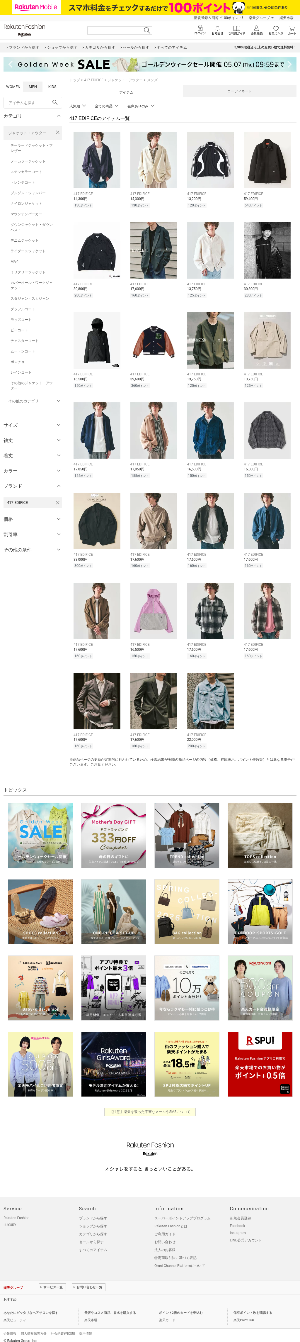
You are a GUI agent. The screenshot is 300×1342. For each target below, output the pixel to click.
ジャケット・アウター (27, 133)
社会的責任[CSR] (63, 1328)
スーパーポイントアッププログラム (182, 1213)
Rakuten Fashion (17, 1213)
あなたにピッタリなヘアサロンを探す (31, 1307)
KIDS (52, 86)
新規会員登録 (240, 1213)
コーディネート (239, 91)
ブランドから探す (93, 1213)
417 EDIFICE (93, 80)
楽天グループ (259, 18)
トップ (74, 80)
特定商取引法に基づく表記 (175, 1252)
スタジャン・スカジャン (30, 298)
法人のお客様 (164, 1245)
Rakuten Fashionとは (171, 1221)
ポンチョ (18, 362)
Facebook (237, 1221)
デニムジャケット (25, 240)
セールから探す (91, 1237)
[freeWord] (33, 103)
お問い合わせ (164, 1237)
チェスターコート (25, 341)
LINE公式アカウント (246, 1235)
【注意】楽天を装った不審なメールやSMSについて (150, 1106)
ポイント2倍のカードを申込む (181, 1307)
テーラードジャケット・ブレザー (32, 148)
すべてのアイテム (93, 1245)
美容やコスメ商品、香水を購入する (110, 1307)
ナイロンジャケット (26, 203)
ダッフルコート (23, 309)
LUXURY (10, 1220)
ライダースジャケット (28, 251)
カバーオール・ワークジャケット (32, 285)
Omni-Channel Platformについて (179, 1260)
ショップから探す (93, 1221)
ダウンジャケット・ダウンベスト (32, 227)
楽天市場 (286, 18)
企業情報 (10, 1328)
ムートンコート (23, 351)
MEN (33, 86)
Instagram (238, 1228)
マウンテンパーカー (26, 214)
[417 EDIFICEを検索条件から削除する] (58, 503)
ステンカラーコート (26, 172)
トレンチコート (23, 182)
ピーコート (19, 330)
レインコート (21, 372)
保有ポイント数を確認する (252, 1307)
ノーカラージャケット (28, 161)
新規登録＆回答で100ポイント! (218, 18)
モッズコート (21, 320)
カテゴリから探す (93, 1229)
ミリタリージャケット (28, 272)
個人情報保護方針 (34, 1328)
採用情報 (85, 1328)
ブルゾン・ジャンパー (28, 193)
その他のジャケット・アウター (32, 385)
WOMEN (13, 86)
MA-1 (15, 262)
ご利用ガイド (164, 1229)
